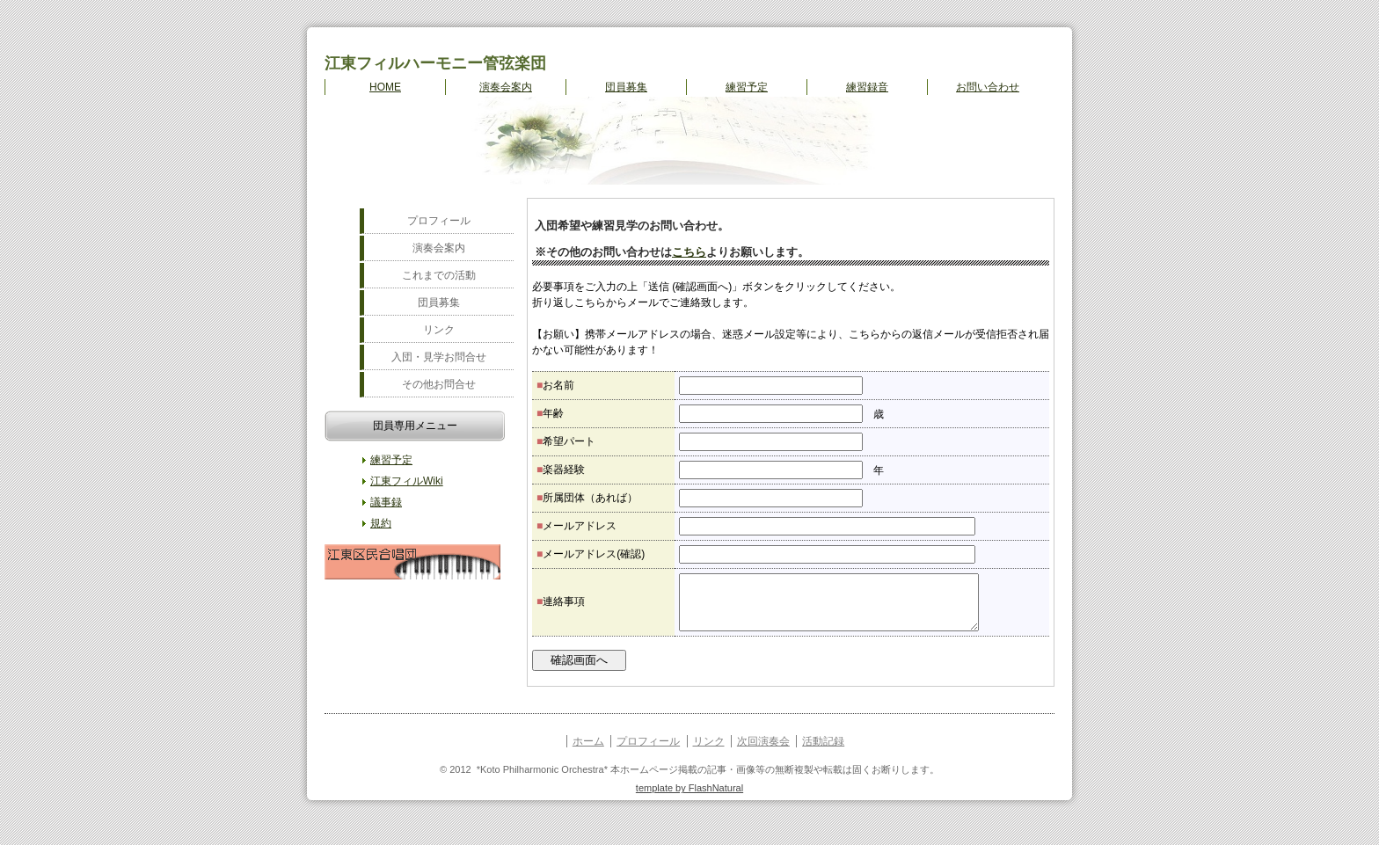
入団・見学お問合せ (438, 357)
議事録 (386, 502)
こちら (689, 252)
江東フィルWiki (406, 481)
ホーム (588, 752)
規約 (380, 523)
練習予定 (747, 87)
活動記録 (823, 752)
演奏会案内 (505, 87)
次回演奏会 (763, 752)
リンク (439, 330)
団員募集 (626, 87)
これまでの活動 (439, 275)
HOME (385, 87)
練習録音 (867, 87)
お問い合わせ (987, 87)
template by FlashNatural (689, 798)
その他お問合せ (439, 384)
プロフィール (439, 221)
